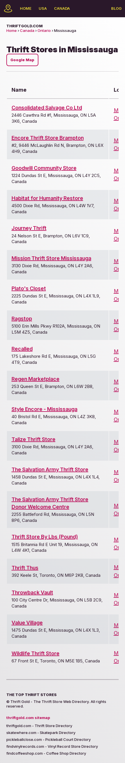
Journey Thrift (29, 228)
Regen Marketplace (35, 379)
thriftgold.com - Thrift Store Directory (39, 725)
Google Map (22, 60)
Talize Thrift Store (33, 439)
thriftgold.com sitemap (28, 717)
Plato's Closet (29, 288)
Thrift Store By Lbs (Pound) (45, 537)
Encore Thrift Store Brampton (48, 138)
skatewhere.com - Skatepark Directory (40, 732)
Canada (62, 8)
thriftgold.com (24, 26)
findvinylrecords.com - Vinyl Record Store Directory (52, 746)
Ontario (44, 30)
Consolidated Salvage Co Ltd (47, 108)
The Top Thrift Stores (31, 694)
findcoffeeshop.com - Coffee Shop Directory (46, 753)
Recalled (22, 349)
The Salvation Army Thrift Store (50, 469)
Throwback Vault (32, 592)
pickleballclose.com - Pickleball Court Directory (48, 739)
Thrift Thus (25, 568)
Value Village (27, 623)
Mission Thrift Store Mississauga (51, 258)
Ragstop (22, 319)
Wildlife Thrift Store (35, 653)
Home (25, 8)
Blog (116, 8)
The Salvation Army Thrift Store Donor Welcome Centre (50, 503)
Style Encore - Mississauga (44, 409)
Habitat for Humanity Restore (47, 198)
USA (43, 8)
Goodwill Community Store (44, 168)
